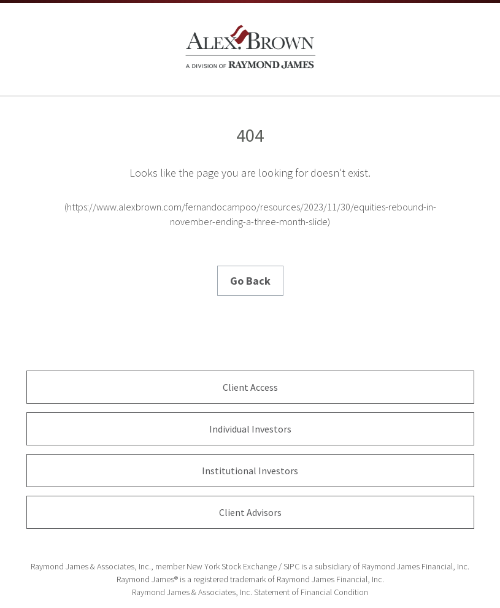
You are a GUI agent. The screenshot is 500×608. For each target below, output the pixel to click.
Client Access (250, 387)
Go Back (250, 281)
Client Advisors (250, 512)
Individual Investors (250, 429)
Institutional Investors (250, 470)
